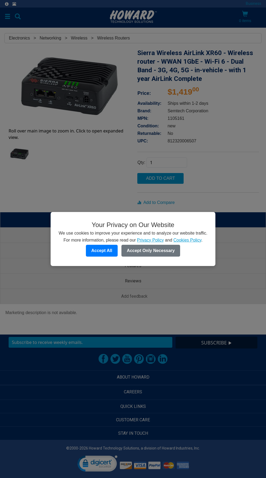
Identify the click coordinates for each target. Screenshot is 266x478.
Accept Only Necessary (151, 250)
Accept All (101, 250)
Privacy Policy (150, 240)
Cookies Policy (187, 240)
